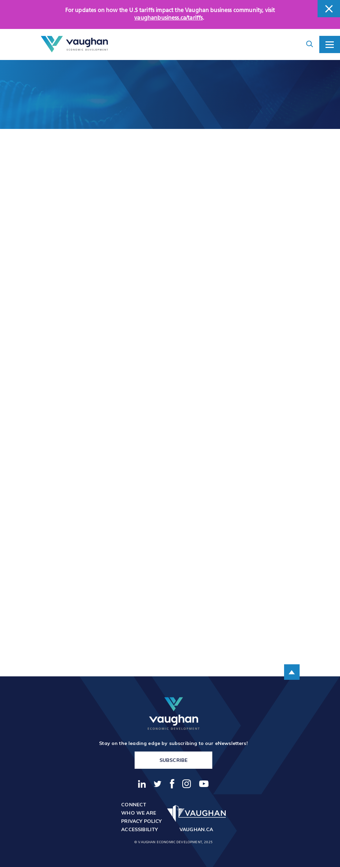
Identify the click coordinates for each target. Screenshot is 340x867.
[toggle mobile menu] (329, 44)
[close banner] (329, 8)
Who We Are (138, 812)
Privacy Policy (141, 821)
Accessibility (139, 829)
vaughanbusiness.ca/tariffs (168, 18)
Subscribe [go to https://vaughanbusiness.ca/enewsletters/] (173, 760)
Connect (133, 804)
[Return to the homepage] (74, 44)
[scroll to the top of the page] (292, 672)
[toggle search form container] (309, 44)
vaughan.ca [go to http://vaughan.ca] (196, 829)
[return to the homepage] (174, 713)
